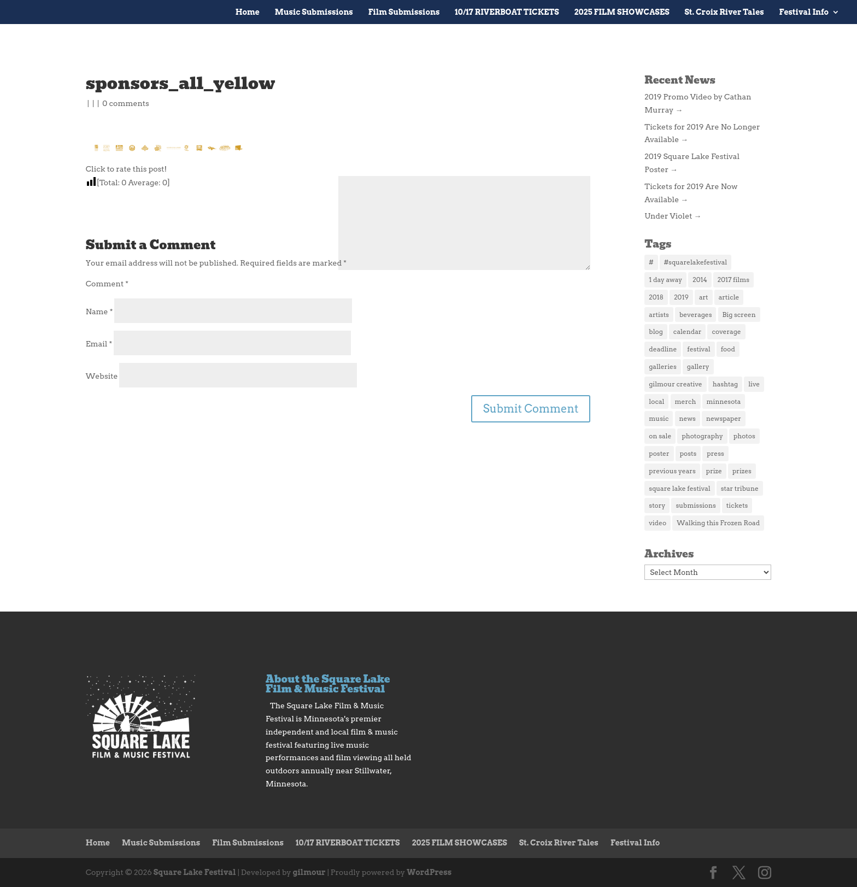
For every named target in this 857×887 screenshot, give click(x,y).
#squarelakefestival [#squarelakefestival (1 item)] (695, 262)
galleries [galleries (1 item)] (662, 366)
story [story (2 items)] (657, 505)
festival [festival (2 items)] (698, 349)
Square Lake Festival (195, 872)
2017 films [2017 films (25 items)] (733, 279)
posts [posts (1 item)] (688, 453)
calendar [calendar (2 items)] (687, 331)
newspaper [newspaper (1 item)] (723, 418)
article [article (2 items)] (729, 297)
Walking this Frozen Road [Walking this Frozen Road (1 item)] (718, 523)
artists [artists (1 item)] (659, 314)
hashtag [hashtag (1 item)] (725, 384)
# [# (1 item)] (651, 262)
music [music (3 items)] (658, 418)
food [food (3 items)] (728, 349)
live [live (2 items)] (754, 384)
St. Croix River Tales (724, 12)
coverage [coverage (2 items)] (726, 331)
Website (102, 376)
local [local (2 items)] (656, 401)
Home (248, 12)
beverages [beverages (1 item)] (695, 314)
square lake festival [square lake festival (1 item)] (679, 488)
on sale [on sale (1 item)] (660, 436)
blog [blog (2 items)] (655, 331)
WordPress (429, 872)
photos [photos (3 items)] (744, 436)
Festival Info (804, 12)
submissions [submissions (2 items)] (695, 505)
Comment (107, 283)
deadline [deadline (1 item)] (663, 349)
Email (99, 343)
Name (99, 311)
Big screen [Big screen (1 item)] (739, 314)
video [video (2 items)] (657, 523)
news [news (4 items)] (687, 418)
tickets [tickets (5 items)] (737, 505)
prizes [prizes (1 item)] (742, 471)
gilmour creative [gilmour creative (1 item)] (675, 384)
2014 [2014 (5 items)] (699, 279)
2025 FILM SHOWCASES (622, 12)
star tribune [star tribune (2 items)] (740, 488)
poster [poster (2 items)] (659, 453)
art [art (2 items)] (703, 297)
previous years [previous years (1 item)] (672, 471)
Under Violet (672, 216)
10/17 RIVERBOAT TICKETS (507, 12)
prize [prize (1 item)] (714, 471)
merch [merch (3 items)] (685, 401)
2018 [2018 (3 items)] (656, 297)
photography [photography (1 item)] (702, 436)
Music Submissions (314, 12)
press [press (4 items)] (715, 453)
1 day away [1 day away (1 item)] (665, 279)
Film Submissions (404, 12)
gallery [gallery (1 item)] (698, 366)
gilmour (309, 872)
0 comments (125, 103)
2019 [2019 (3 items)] (681, 297)
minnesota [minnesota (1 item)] (724, 401)
